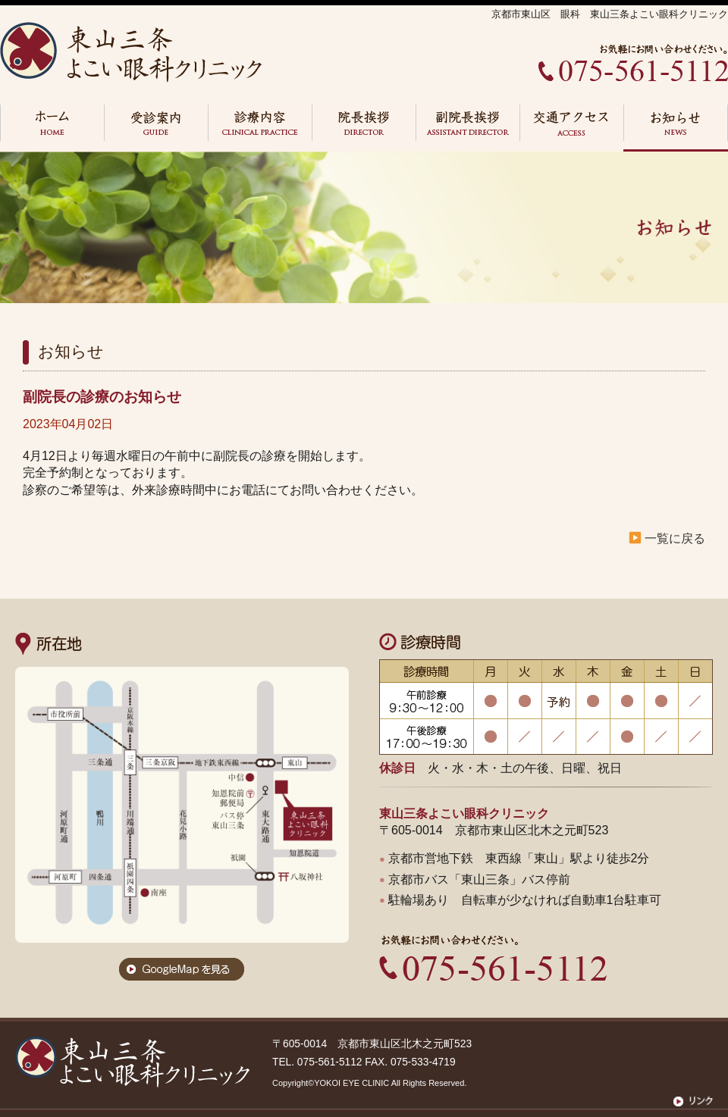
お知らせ (675, 128)
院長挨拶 (364, 128)
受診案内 (156, 128)
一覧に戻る (675, 538)
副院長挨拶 (467, 128)
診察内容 (260, 128)
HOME (52, 128)
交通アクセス (571, 128)
